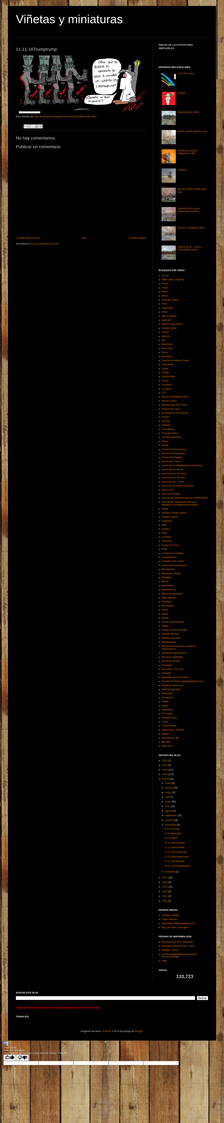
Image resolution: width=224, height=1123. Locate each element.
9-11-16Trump (172, 829)
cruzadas (166, 388)
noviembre (171, 824)
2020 (165, 891)
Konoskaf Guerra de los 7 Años (178, 946)
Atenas (165, 332)
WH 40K (166, 742)
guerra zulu (167, 489)
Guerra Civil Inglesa (172, 457)
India (164, 533)
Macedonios (168, 569)
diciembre (170, 871)
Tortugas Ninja (169, 717)
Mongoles (167, 577)
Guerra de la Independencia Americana (182, 465)
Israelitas (166, 537)
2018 (165, 882)
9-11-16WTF (171, 838)
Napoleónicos (169, 589)
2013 (165, 765)
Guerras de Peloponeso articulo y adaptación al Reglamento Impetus (180, 503)
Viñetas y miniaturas (69, 19)
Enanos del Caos (171, 409)
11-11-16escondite (174, 847)
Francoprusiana (170, 433)
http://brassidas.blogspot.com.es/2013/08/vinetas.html (65, 116)
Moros (165, 581)
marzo (168, 792)
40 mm (165, 283)
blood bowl (167, 348)
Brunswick (167, 356)
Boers (165, 352)
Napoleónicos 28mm (188, 112)
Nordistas (167, 601)
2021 (165, 896)
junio (168, 806)
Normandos (168, 605)
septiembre (171, 815)
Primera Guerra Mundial (174, 630)
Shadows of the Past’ (173, 685)
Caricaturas (168, 364)
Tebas (165, 705)
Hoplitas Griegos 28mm (174, 512)
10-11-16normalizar (175, 842)
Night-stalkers (169, 597)
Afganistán (167, 308)
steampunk (167, 693)
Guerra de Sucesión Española (177, 485)
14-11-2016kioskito (175, 861)
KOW (164, 549)
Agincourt (167, 320)
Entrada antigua (137, 238)
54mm (165, 287)
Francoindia (168, 429)
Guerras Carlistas (171, 493)
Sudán (165, 701)
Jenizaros (167, 541)
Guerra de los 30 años (173, 477)
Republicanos (169, 642)
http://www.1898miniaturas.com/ (178, 923)
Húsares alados (170, 516)
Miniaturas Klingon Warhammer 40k (187, 152)
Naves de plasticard (172, 593)
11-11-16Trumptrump (176, 852)
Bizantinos (167, 344)
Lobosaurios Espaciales (174, 565)
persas (165, 617)
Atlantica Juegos (170, 915)
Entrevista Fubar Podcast (175, 413)
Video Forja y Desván (173, 729)
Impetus (166, 529)
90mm (165, 295)
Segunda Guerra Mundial (175, 677)
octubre (169, 820)
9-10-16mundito (173, 833)
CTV (164, 392)
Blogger (139, 1031)
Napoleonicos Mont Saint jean (177, 941)
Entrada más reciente (28, 238)
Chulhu (165, 372)
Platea (165, 626)
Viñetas (182, 93)
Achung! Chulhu (170, 299)
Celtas (165, 368)
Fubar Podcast (169, 919)
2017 (165, 877)
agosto (169, 811)
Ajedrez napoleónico (172, 324)
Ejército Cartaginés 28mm (191, 227)
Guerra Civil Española (173, 453)
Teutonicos (167, 709)
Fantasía (182, 169)
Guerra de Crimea (171, 461)
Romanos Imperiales (172, 657)
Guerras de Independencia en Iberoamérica (185, 497)
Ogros (165, 614)
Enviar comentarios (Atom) (45, 243)
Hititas (165, 508)
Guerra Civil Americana (174, 449)
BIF (163, 340)
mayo (168, 801)
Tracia (165, 721)
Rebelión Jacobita (171, 638)
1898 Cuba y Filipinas (173, 279)
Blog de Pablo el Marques (175, 927)
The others (167, 713)
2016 (165, 779)
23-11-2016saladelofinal (177, 866)
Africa (165, 312)
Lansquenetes (169, 557)
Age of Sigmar (169, 316)
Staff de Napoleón (171, 689)
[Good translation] (9, 1057)
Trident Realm (169, 725)
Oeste (165, 609)
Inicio (84, 238)
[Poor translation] (22, 1057)
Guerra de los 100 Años (174, 473)
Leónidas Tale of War (173, 561)
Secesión (166, 673)
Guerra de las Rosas (172, 469)
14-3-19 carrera (186, 73)
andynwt (106, 1031)
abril (167, 797)
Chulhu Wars (168, 376)
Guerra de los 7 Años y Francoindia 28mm (190, 248)
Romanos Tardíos (171, 661)
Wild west (167, 746)
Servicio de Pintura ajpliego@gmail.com (183, 681)
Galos (165, 441)
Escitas (165, 417)
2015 (165, 774)
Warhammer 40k (170, 738)
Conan (165, 380)
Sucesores (167, 697)
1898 (164, 961)
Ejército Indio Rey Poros (174, 404)
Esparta (166, 421)
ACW (164, 303)
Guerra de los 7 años (173, 481)
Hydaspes (167, 521)
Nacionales (167, 585)
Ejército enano (169, 401)
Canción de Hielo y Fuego (175, 360)
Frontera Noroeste (171, 437)
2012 (165, 760)
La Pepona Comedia (172, 553)
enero (168, 783)
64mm (165, 291)
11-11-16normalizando (176, 856)
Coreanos (167, 384)
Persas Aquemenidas (173, 621)
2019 (165, 886)
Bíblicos (166, 336)
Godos (165, 445)
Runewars (167, 665)
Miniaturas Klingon (171, 573)
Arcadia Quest (169, 328)
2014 (165, 769)
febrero (169, 787)
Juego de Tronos (170, 545)
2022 (165, 900)
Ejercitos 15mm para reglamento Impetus (189, 210)
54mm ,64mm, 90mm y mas (192, 131)
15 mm (165, 275)
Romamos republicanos (174, 653)
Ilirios (164, 525)
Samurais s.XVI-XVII (172, 669)
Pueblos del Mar (170, 634)
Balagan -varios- (170, 950)
